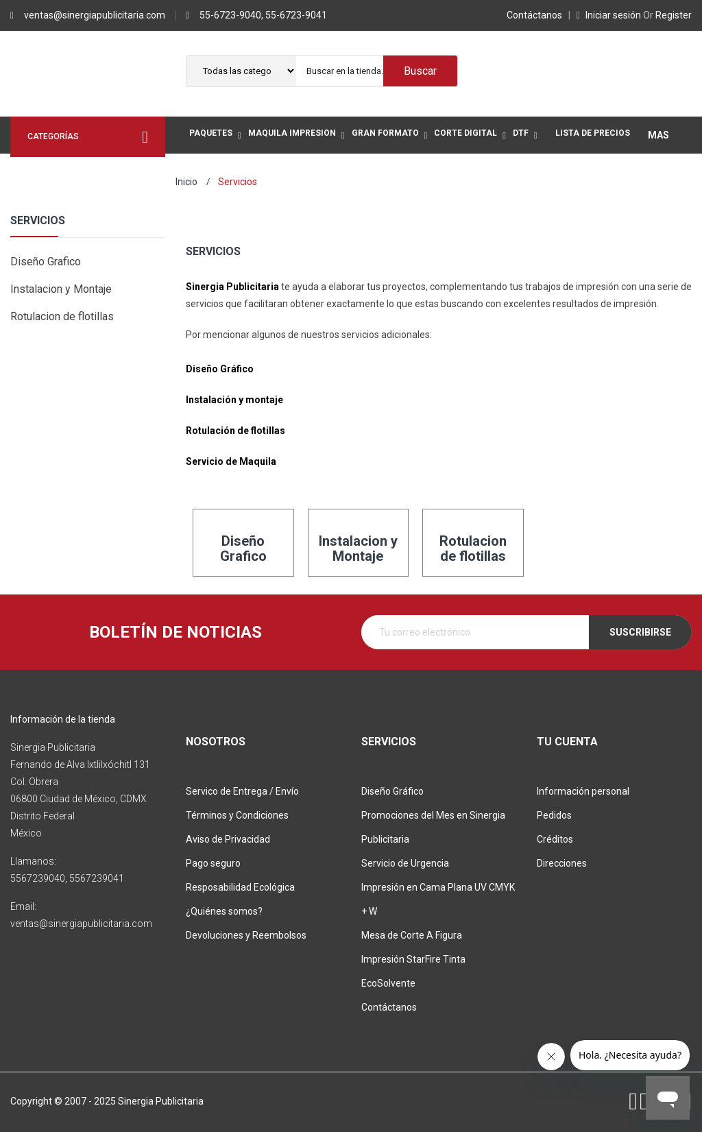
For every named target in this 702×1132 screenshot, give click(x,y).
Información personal (583, 791)
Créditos (555, 839)
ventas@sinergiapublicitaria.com (94, 15)
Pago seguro (213, 863)
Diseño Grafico (45, 261)
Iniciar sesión (610, 15)
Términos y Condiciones (237, 815)
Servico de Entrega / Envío (242, 791)
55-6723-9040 (230, 15)
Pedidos (554, 815)
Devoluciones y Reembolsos (246, 935)
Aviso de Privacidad (228, 839)
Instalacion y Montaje (61, 289)
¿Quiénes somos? (224, 911)
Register (667, 15)
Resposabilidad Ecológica (240, 887)
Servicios (37, 221)
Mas (658, 135)
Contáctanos (536, 15)
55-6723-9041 (296, 15)
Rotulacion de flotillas (62, 316)
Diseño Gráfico (392, 791)
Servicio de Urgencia (405, 863)
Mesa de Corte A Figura (411, 935)
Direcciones (562, 863)
